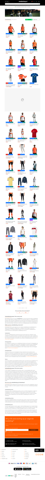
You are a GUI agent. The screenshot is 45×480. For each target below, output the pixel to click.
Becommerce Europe (6, 476)
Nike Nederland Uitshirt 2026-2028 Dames (33, 222)
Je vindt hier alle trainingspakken (12, 347)
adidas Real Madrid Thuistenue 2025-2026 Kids (34, 270)
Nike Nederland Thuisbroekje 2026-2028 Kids (10, 205)
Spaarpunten (14, 451)
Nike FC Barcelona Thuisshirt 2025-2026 (10, 286)
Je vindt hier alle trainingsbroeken (31, 356)
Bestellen (3, 451)
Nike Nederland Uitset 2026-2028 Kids (22, 52)
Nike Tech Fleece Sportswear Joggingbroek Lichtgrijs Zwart (22, 156)
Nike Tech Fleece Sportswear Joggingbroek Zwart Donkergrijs (22, 205)
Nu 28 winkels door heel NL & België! (30, 444)
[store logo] (22, 1)
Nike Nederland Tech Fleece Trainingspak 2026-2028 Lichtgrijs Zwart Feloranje (34, 124)
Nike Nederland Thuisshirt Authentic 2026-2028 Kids (34, 69)
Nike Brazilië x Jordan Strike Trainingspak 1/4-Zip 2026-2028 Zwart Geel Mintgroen (34, 205)
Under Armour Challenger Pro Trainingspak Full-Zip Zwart (22, 286)
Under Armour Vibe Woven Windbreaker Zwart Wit (10, 254)
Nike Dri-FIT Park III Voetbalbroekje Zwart (33, 302)
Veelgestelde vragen (4, 458)
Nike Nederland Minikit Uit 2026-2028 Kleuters (22, 140)
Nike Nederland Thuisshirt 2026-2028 (10, 36)
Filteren (29, 19)
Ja (19, 312)
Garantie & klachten (15, 449)
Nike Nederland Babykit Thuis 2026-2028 (22, 85)
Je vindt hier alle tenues (27, 366)
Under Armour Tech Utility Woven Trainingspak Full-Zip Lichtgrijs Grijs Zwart (34, 286)
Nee (25, 312)
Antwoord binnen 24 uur (28, 441)
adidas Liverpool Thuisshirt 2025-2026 (10, 302)
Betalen (3, 453)
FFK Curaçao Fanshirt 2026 (34, 84)
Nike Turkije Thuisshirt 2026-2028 (34, 140)
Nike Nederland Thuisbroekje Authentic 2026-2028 (10, 222)
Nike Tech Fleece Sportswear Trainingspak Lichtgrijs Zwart (10, 85)
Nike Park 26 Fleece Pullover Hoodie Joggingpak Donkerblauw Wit (22, 189)
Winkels (13, 456)
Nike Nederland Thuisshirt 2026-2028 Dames (22, 69)
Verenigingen (27, 456)
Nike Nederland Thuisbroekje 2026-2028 (10, 173)
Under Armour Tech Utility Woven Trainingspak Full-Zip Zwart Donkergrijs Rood (22, 302)
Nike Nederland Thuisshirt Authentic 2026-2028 (34, 156)
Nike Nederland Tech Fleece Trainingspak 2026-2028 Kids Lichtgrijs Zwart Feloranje (34, 189)
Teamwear (26, 458)
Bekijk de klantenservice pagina (12, 441)
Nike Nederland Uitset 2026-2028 (10, 124)
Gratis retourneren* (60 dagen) (23, 6)
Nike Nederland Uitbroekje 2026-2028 (10, 270)
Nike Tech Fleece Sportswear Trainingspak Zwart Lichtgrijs (22, 222)
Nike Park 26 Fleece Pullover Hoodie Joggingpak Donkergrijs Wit (10, 238)
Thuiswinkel (12, 476)
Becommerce (9, 476)
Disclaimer (19, 474)
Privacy (23, 474)
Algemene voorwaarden (27, 475)
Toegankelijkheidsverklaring (35, 474)
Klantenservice (4, 449)
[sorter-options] (36, 19)
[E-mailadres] (17, 430)
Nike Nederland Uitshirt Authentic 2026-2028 (21, 124)
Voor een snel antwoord (11, 444)
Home (6, 8)
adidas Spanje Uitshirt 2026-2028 (22, 238)
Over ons (13, 453)
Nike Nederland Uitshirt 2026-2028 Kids (9, 140)
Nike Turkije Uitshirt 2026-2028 (34, 238)
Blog (25, 451)
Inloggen (31, 1)
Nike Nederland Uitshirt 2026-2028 (33, 36)
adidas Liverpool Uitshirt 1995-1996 (33, 173)
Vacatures (13, 458)
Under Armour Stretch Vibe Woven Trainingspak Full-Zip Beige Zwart (34, 254)
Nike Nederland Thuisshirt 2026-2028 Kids (10, 69)
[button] (39, 1)
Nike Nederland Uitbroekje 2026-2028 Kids (22, 254)
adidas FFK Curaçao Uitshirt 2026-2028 (10, 189)
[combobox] (22, 4)
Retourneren (3, 456)
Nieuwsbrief (26, 453)
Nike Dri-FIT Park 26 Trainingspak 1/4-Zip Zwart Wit (22, 270)
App (25, 449)
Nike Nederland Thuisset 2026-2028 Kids (22, 36)
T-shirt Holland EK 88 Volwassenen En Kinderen (10, 156)
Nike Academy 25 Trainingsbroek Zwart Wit (22, 173)
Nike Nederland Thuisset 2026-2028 (33, 52)
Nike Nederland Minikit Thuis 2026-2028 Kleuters (10, 52)
